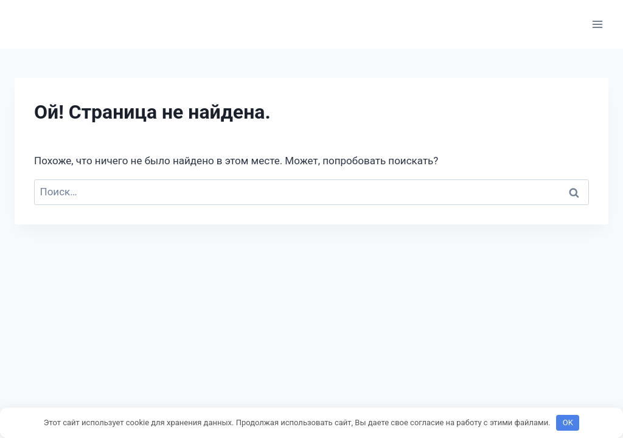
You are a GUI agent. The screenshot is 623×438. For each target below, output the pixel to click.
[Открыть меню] (597, 24)
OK (568, 422)
